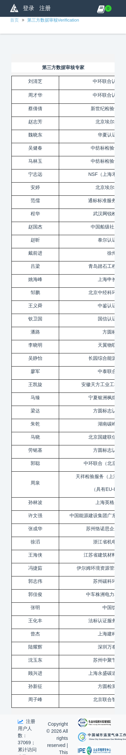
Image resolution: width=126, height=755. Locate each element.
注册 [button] (45, 8)
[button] (101, 8)
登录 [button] (28, 8)
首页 (14, 20)
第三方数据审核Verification (53, 20)
